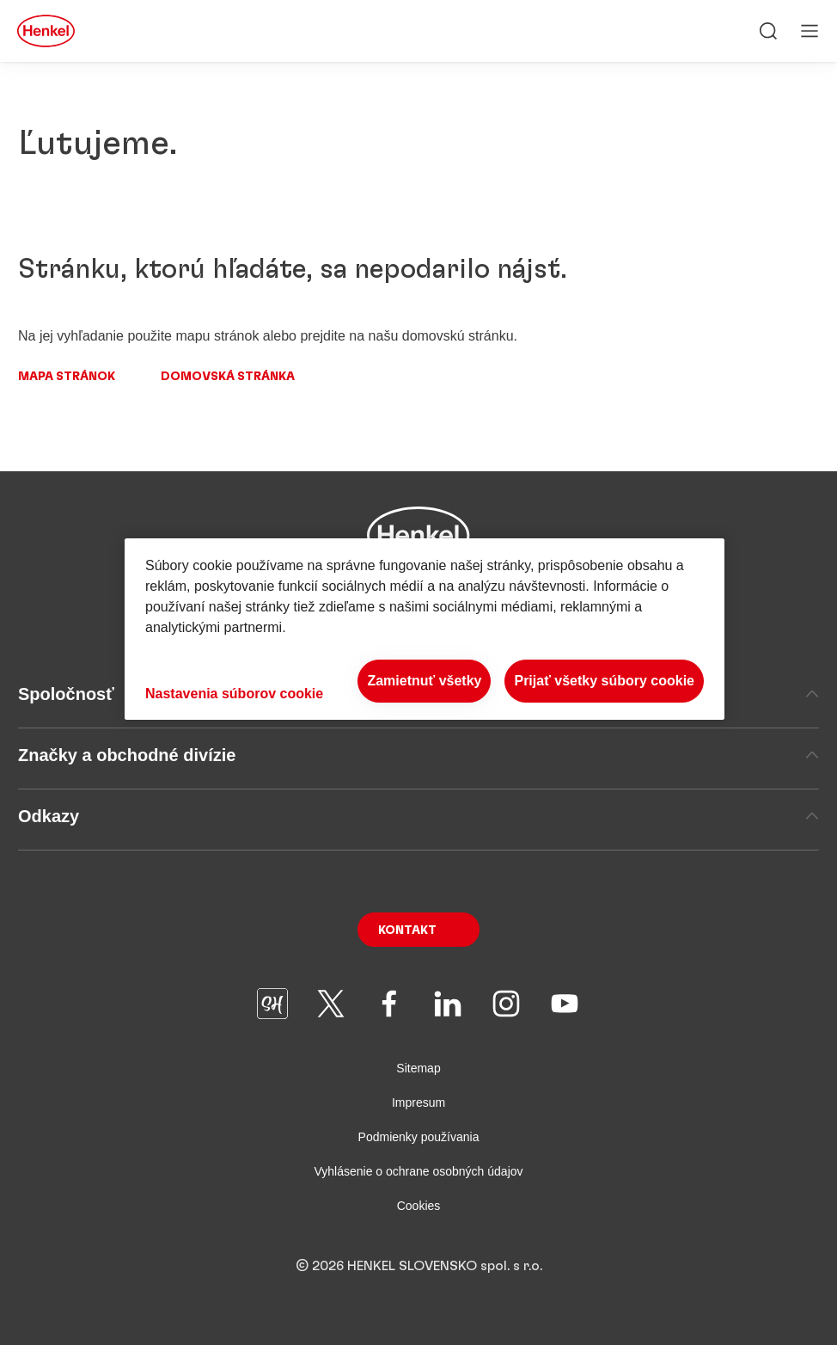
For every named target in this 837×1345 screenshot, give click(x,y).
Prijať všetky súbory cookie (604, 680)
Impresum (418, 1102)
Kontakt (407, 930)
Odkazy (418, 816)
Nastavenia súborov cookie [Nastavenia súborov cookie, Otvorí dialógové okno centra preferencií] (234, 693)
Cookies (419, 1206)
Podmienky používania (419, 1137)
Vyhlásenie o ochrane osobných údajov (418, 1171)
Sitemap (418, 1068)
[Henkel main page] (46, 31)
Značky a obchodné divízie (418, 755)
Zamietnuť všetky (424, 680)
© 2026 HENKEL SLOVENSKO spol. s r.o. (419, 1266)
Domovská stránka (228, 377)
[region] (424, 629)
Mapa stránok (66, 377)
